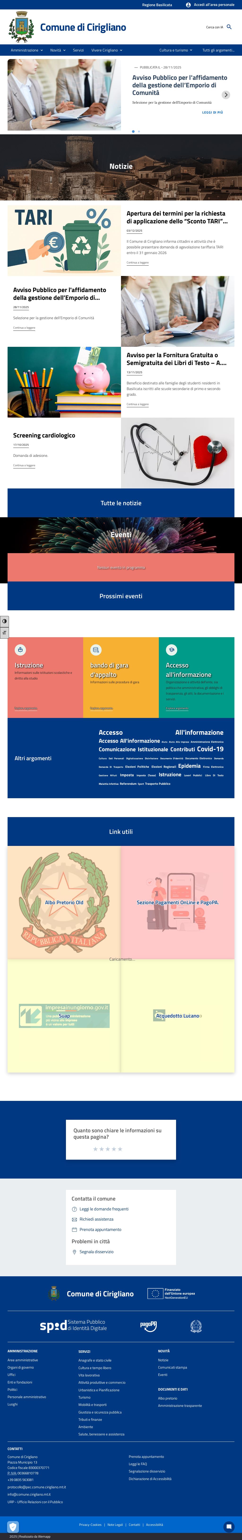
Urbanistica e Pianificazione (99, 1390)
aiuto (164, 742)
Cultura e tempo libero (94, 1367)
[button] (210, 5)
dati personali (116, 758)
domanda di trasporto (111, 767)
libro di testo (214, 775)
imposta (127, 775)
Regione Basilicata (157, 5)
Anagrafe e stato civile (95, 1360)
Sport (141, 784)
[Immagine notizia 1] (64, 95)
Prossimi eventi (121, 596)
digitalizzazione (134, 758)
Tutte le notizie (121, 503)
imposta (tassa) (146, 775)
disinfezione (151, 758)
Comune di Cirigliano (83, 27)
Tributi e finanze (90, 1419)
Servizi (84, 1351)
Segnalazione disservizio (147, 1471)
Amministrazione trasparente (180, 1405)
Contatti (15, 1448)
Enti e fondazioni (20, 1382)
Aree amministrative (23, 1360)
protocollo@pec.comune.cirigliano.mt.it (37, 1487)
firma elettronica (213, 767)
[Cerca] (229, 27)
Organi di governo (21, 1367)
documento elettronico (198, 758)
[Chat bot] (229, 1527)
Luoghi (12, 1404)
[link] (45, 677)
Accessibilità (154, 1524)
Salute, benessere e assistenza (101, 1434)
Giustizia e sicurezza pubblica (100, 1412)
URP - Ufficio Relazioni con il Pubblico (35, 1502)
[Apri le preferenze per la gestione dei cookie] (13, 1527)
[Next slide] (226, 95)
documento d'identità (171, 758)
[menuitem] (172, 50)
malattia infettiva (109, 784)
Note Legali (115, 1524)
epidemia (189, 765)
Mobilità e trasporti (92, 1404)
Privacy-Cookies (90, 1524)
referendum (128, 783)
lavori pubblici (193, 775)
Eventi (162, 1374)
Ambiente (85, 1427)
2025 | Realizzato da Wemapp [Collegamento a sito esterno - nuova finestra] (29, 1536)
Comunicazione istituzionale (133, 749)
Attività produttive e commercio (101, 1382)
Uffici (11, 1374)
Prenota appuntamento (146, 1456)
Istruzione (170, 774)
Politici (12, 1389)
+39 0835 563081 (21, 1479)
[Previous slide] (16, 95)
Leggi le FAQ (138, 1464)
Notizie (163, 1360)
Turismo (84, 1397)
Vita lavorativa (89, 1375)
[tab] (133, 131)
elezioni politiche (137, 766)
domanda (219, 758)
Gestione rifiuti (108, 775)
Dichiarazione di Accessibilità (150, 1478)
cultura (103, 758)
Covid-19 (210, 748)
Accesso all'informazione (129, 740)
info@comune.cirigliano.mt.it (29, 1494)
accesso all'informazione (161, 732)
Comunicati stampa (172, 1367)
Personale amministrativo (27, 1397)
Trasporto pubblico (157, 783)
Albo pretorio (167, 1398)
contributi (182, 749)
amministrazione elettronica (207, 742)
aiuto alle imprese (179, 742)
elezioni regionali (163, 766)
